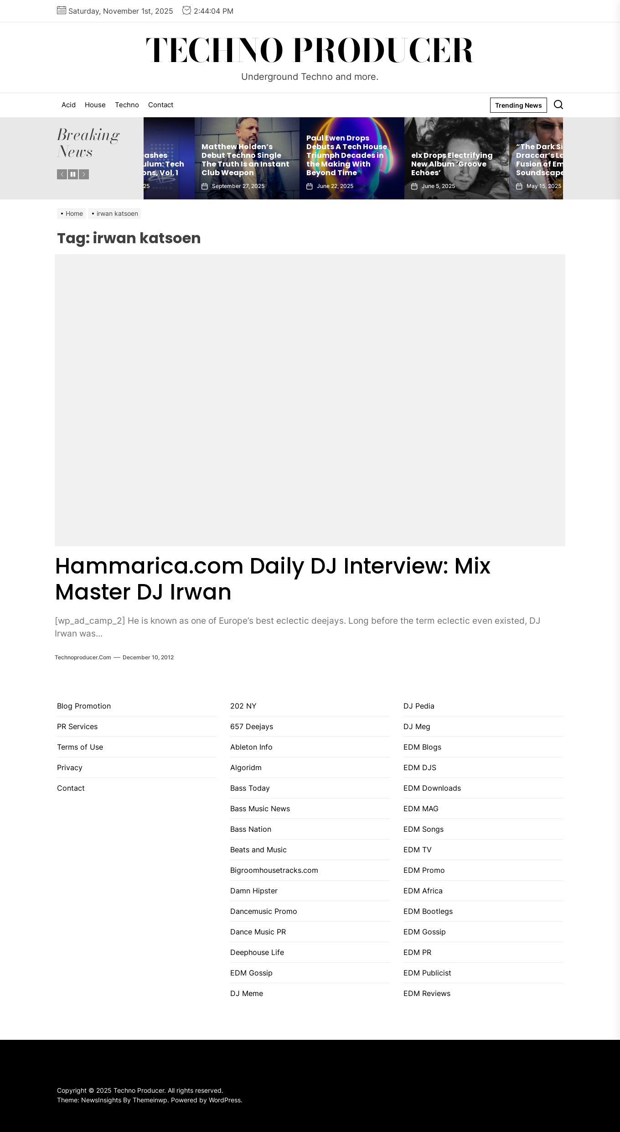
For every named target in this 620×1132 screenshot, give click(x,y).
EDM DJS (419, 767)
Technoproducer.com (83, 657)
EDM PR (417, 952)
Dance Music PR (258, 931)
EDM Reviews (426, 993)
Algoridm (246, 767)
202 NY (243, 705)
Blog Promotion (84, 705)
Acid (69, 104)
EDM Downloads (432, 788)
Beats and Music (258, 849)
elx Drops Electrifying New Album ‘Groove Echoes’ (506, 164)
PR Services (77, 726)
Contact (160, 104)
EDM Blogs (422, 746)
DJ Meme (246, 993)
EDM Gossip (251, 972)
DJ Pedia (418, 705)
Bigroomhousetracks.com (274, 870)
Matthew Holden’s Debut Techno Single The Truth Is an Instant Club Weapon (299, 159)
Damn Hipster (254, 890)
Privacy (70, 767)
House (95, 104)
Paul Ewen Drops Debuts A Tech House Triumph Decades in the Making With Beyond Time (400, 155)
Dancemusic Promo (263, 911)
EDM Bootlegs (428, 911)
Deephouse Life (257, 952)
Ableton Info (251, 746)
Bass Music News (260, 808)
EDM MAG (421, 808)
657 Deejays (251, 726)
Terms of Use (80, 746)
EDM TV (417, 849)
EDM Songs (423, 829)
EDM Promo (424, 870)
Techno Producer (310, 50)
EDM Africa (423, 890)
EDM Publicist (427, 972)
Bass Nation (250, 829)
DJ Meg (416, 726)
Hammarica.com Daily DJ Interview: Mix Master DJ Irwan (273, 579)
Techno (127, 104)
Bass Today (250, 788)
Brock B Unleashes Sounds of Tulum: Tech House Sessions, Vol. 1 (194, 164)
